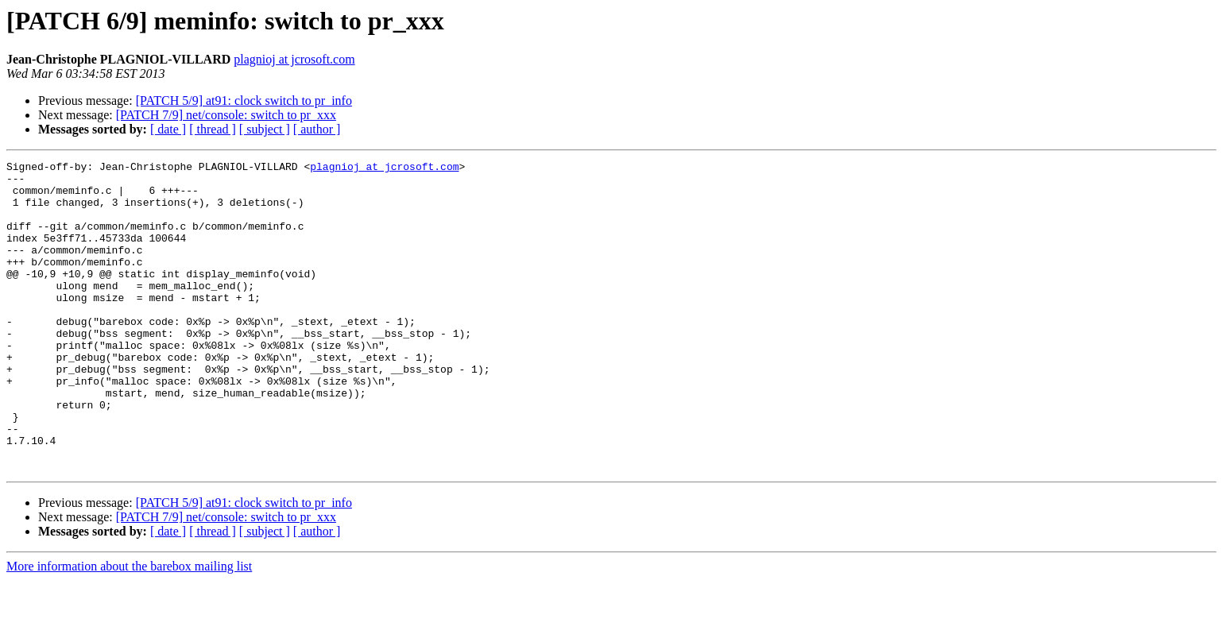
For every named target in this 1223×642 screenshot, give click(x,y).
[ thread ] (212, 129)
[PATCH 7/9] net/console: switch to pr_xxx (226, 115)
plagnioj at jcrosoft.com (294, 59)
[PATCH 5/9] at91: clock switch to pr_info (244, 100)
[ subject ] (264, 129)
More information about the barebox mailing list (129, 628)
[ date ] (168, 129)
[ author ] (317, 129)
